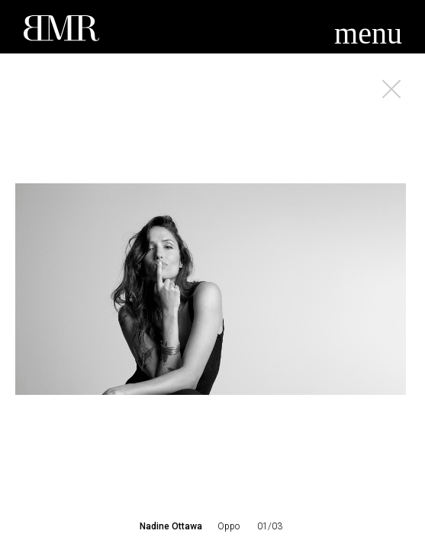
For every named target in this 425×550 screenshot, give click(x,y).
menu (368, 33)
